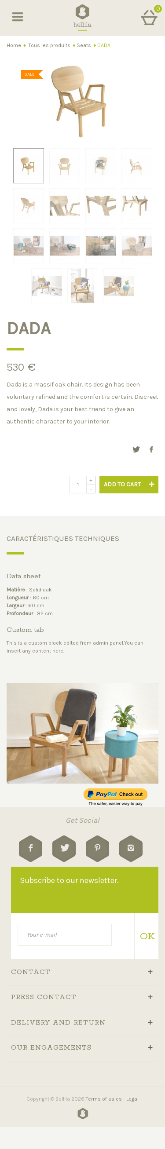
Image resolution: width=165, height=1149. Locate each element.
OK (146, 936)
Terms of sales (104, 1099)
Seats (84, 45)
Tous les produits (49, 45)
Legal (132, 1099)
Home (14, 45)
